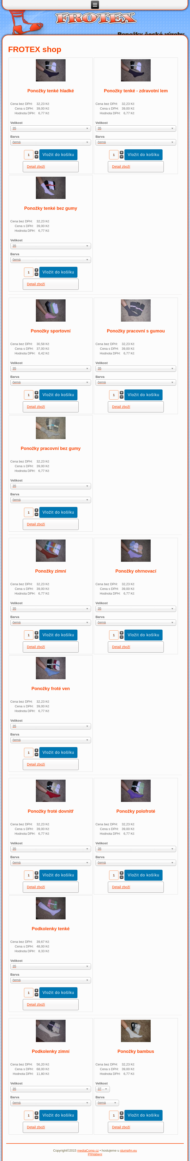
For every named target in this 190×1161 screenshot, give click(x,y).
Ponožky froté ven (50, 688)
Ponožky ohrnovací (136, 571)
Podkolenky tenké (51, 928)
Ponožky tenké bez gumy (50, 208)
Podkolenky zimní (51, 1051)
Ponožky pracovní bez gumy (51, 448)
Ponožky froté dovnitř (50, 811)
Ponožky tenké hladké (50, 90)
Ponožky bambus (136, 1051)
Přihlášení (95, 1154)
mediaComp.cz (88, 1150)
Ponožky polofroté (136, 811)
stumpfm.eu (128, 1150)
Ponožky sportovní (51, 331)
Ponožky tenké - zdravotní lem (136, 90)
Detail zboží (36, 167)
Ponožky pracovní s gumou (136, 331)
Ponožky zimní (50, 571)
